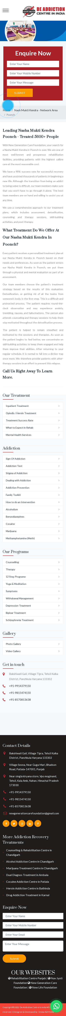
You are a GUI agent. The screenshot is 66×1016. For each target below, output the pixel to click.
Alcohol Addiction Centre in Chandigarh (30, 861)
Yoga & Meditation (16, 583)
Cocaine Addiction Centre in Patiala (27, 881)
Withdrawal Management (20, 598)
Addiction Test (14, 465)
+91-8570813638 (20, 699)
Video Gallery (13, 651)
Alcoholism (12, 509)
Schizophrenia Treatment (20, 620)
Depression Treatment (18, 605)
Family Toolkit (13, 494)
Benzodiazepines (15, 516)
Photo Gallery (13, 643)
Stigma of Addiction (16, 473)
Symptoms (11, 591)
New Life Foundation (43, 987)
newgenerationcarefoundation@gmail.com (34, 813)
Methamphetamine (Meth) (20, 538)
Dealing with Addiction (18, 480)
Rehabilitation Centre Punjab (27, 978)
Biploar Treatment (16, 612)
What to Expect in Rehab (19, 427)
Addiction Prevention (17, 487)
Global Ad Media (46, 1012)
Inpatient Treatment (17, 405)
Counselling (12, 562)
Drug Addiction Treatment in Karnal (27, 895)
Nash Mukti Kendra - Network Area (36, 110)
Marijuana (11, 531)
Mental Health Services (18, 434)
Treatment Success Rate (19, 420)
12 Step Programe (16, 576)
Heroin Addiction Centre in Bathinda (28, 888)
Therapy (10, 569)
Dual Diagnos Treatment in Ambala (27, 875)
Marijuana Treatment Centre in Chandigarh (32, 868)
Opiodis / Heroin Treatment (21, 413)
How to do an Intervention (20, 502)
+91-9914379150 (20, 685)
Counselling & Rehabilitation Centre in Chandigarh (29, 852)
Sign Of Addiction (15, 458)
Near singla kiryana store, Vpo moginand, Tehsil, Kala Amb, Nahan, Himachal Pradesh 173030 (34, 781)
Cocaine (10, 523)
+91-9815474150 (20, 692)
